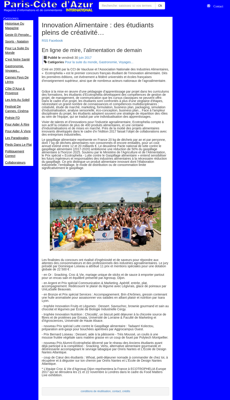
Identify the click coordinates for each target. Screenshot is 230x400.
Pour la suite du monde (81, 62)
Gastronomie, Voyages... (116, 62)
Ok (160, 5)
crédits (126, 391)
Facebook (56, 40)
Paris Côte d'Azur (48, 6)
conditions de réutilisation (96, 391)
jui (81, 57)
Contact (216, 6)
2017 (88, 57)
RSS (45, 40)
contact (116, 391)
